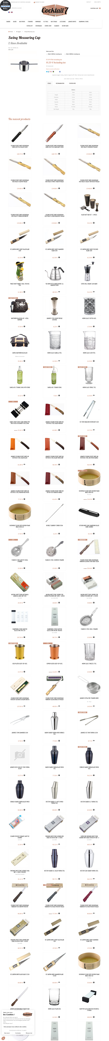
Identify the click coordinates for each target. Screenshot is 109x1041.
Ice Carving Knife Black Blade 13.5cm (19, 768)
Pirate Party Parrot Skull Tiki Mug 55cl (19, 250)
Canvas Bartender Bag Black (66, 284)
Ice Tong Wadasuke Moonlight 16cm (66, 353)
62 (42, 223)
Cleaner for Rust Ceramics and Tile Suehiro (19, 664)
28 (14, 430)
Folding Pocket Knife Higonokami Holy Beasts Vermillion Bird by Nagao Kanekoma (66, 182)
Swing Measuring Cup (24, 37)
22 (42, 913)
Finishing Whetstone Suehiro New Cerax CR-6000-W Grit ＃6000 (42, 733)
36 (14, 361)
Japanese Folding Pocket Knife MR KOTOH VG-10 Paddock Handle (90, 388)
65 (90, 637)
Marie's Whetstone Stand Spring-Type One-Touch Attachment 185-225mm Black (19, 354)
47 (66, 741)
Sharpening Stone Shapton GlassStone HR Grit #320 (90, 837)
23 (90, 775)
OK (67, 1024)
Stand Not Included (90, 667)
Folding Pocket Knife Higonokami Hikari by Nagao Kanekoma (19, 871)
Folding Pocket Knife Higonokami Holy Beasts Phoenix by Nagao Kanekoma (66, 147)
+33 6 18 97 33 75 (96, 1026)
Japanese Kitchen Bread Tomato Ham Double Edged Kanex (90, 768)
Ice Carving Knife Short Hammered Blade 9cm (90, 733)
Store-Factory (59, 1037)
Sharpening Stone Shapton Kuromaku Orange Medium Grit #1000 (19, 976)
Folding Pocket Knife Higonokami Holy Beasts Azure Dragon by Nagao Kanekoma (90, 182)
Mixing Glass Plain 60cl (19, 801)
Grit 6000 (42, 736)
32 (19, 361)
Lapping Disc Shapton (66, 801)
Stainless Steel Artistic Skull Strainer (19, 457)
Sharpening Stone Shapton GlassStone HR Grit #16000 (90, 491)
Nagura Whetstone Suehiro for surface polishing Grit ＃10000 (42, 491)
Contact (88, 2)
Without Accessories (66, 287)
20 (90, 465)
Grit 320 (19, 667)
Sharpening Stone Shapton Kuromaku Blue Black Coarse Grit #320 (90, 941)
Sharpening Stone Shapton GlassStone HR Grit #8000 (90, 802)
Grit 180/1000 (19, 494)
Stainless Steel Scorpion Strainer (42, 456)
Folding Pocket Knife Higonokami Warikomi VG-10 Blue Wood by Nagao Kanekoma (90, 699)
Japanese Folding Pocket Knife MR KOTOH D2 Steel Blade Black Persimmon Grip (90, 354)
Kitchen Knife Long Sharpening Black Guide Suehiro (90, 422)
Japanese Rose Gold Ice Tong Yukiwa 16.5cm (66, 595)
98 (90, 499)
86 (66, 706)
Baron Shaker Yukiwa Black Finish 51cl (90, 595)
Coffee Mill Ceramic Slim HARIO (66, 249)
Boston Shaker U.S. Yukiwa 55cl (90, 629)
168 (19, 154)
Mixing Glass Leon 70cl (19, 318)
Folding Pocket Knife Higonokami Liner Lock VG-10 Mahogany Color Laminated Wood (43, 147)
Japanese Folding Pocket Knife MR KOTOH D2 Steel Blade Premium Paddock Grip (43, 354)
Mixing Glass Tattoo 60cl (43, 284)
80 (42, 637)
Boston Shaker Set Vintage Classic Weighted (42, 940)
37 (66, 844)
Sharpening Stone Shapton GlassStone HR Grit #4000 (42, 837)
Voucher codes (43, 1029)
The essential (43, 1026)
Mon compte (97, 2)
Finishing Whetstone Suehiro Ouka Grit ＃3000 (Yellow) (90, 664)
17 (43, 292)
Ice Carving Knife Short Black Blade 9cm (66, 733)
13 (66, 361)
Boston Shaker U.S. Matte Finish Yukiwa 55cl (66, 629)
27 (43, 430)
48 (42, 257)
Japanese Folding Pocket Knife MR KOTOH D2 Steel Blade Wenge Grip (19, 388)
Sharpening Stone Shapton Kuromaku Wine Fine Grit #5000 (66, 940)
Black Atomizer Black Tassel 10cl (90, 905)
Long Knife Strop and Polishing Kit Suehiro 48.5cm (90, 975)
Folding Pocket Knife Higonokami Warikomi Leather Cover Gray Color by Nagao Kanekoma (66, 458)
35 (66, 292)
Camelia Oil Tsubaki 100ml (66, 318)
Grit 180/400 (90, 874)
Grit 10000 (42, 494)
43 (38, 982)
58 (66, 465)
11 (66, 534)
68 (66, 672)
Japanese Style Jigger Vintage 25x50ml (19, 284)
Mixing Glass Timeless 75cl (90, 525)
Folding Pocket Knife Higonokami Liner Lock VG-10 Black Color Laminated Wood (19, 147)
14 (66, 568)
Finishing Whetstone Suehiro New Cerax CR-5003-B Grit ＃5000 (42, 664)
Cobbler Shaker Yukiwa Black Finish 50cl (43, 629)
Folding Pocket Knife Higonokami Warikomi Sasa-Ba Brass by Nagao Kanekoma (43, 561)
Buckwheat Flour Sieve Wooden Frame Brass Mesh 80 (18, 422)
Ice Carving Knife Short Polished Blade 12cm (90, 215)
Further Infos (72, 83)
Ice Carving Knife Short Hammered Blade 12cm (66, 215)
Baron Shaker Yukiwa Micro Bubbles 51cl (19, 595)
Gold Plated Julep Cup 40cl (42, 525)
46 (19, 396)
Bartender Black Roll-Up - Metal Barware (90, 250)
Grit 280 (43, 908)
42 (19, 879)
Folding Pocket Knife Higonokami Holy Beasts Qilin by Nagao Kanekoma (90, 147)
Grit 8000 (66, 667)
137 (19, 568)
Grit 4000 (42, 839)
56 (19, 637)
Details (49, 83)
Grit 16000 (90, 494)
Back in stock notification (52, 69)
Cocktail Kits (42, 1022)
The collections (43, 1021)
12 (19, 257)
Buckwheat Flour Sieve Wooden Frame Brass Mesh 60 (42, 422)
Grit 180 (19, 908)
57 (90, 257)
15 (42, 327)
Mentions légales (50, 1037)
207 (66, 499)
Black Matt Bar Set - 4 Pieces (19, 214)
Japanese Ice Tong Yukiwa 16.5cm (42, 594)
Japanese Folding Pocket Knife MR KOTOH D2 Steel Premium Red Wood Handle (66, 389)
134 (66, 154)
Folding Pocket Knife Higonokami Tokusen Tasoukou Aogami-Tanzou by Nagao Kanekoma (19, 561)
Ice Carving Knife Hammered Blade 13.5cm (42, 768)
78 (90, 810)
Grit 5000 (42, 667)
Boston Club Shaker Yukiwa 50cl (43, 698)
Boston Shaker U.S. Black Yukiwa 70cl (19, 698)
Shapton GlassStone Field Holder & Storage (42, 802)
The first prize (43, 1027)
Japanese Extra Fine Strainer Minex (66, 560)
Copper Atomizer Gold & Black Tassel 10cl (66, 906)
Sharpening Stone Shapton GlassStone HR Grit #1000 (66, 837)
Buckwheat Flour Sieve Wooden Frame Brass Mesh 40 (66, 768)
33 (19, 223)
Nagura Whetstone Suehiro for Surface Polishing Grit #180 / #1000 (19, 492)
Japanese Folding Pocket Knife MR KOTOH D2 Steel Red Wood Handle (43, 388)
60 (19, 775)
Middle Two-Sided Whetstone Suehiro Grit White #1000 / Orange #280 (66, 872)
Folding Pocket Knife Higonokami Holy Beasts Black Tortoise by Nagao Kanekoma (43, 182)
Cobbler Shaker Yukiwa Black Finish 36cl (19, 629)
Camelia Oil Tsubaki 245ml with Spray (42, 319)
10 (39, 948)
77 (66, 396)
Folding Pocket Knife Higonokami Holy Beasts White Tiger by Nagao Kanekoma (19, 182)
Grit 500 (90, 459)
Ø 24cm (66, 770)
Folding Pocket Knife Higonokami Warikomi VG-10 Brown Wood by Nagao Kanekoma (66, 699)
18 (19, 499)
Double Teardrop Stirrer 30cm (66, 422)
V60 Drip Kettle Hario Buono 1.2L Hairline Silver (43, 250)
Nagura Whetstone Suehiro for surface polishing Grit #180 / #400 (90, 872)
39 (42, 983)
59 (85, 982)
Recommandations (60, 83)
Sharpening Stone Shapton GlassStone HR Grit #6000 (19, 837)
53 (90, 983)
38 (19, 948)
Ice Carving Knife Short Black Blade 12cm (43, 215)
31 (66, 257)
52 (66, 948)
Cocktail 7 (93, 1019)
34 (42, 499)
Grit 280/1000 (42, 874)
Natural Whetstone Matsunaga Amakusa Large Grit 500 (90, 457)
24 (19, 430)
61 (42, 361)
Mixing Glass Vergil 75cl (90, 318)
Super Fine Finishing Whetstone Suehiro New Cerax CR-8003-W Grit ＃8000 (66, 665)
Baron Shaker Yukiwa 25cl (43, 974)
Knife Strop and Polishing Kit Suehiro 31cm (66, 975)
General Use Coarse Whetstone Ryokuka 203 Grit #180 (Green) (19, 906)
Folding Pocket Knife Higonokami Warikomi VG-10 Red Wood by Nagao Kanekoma (19, 734)
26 (42, 879)
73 (62, 464)
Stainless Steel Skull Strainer (19, 525)
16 (66, 810)
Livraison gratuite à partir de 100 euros (20, 2)
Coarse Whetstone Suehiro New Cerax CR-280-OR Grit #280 (42, 906)
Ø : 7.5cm (66, 563)
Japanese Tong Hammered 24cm (90, 560)
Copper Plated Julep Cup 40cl (66, 525)
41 (42, 672)
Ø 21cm (19, 425)
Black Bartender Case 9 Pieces (19, 940)
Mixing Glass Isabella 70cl (90, 284)
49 (42, 568)
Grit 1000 (66, 839)
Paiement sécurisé (39, 2)
